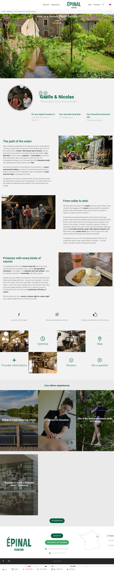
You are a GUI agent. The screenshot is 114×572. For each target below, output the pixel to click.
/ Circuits (56, 569)
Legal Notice (57, 561)
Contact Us (57, 536)
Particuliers (57, 23)
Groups (71, 569)
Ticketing (28, 569)
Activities (42, 569)
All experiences (57, 521)
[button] (46, 5)
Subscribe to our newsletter (57, 542)
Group (57, 20)
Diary (15, 569)
